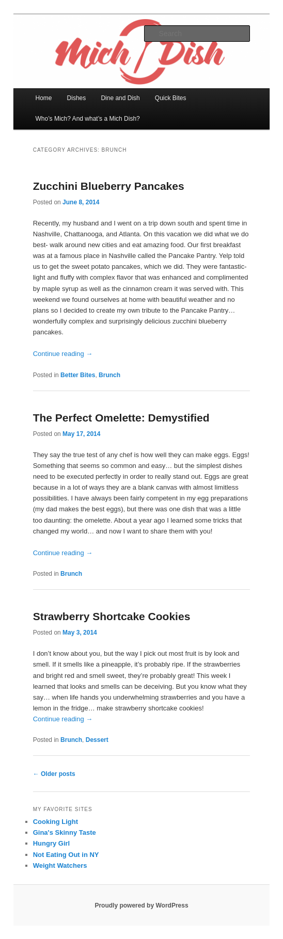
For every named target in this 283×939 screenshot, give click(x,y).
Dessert (97, 739)
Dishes (76, 98)
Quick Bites (170, 98)
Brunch (109, 375)
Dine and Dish (120, 98)
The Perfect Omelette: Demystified (121, 418)
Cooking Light (55, 821)
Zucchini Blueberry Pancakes (108, 186)
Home (43, 98)
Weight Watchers (60, 865)
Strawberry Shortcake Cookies (112, 616)
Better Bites (77, 375)
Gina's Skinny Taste (64, 832)
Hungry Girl (51, 843)
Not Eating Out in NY (66, 855)
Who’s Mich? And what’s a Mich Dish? (87, 118)
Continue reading (63, 354)
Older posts (54, 774)
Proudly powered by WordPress (141, 905)
